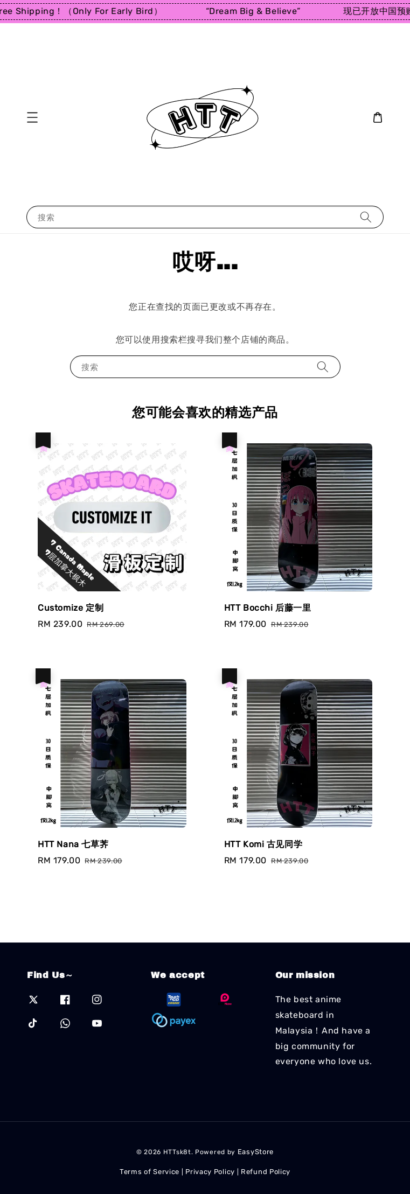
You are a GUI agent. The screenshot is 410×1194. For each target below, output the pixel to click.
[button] (32, 117)
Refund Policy (265, 1172)
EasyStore (256, 1152)
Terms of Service (149, 1172)
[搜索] (366, 216)
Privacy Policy (210, 1172)
